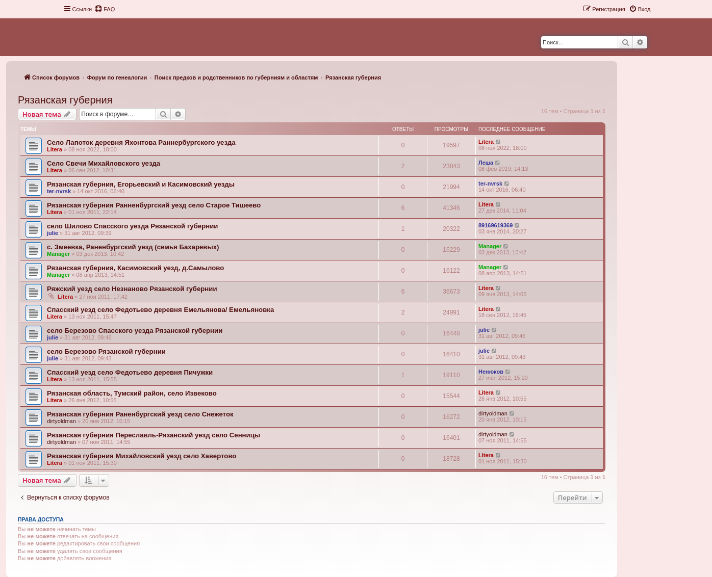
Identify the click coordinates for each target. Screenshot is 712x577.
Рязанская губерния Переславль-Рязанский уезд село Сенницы (153, 435)
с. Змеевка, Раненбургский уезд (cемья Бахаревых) (133, 247)
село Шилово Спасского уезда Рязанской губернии (132, 226)
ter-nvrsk (59, 191)
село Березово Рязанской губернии (106, 351)
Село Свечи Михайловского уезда (103, 163)
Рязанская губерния (65, 100)
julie (52, 233)
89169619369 (495, 225)
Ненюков (490, 372)
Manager (58, 254)
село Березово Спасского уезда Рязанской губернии (134, 330)
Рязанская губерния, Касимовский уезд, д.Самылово (135, 268)
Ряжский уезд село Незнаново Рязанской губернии (132, 289)
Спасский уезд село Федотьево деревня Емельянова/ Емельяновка (160, 309)
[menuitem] (104, 9)
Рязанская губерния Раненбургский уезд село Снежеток (140, 414)
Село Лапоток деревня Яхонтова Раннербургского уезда (141, 142)
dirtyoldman (61, 421)
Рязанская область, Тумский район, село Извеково (132, 393)
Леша (485, 163)
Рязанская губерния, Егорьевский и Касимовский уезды (141, 184)
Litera (54, 149)
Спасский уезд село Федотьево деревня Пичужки (130, 372)
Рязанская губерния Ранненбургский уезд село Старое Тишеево (154, 205)
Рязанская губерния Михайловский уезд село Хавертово (141, 456)
